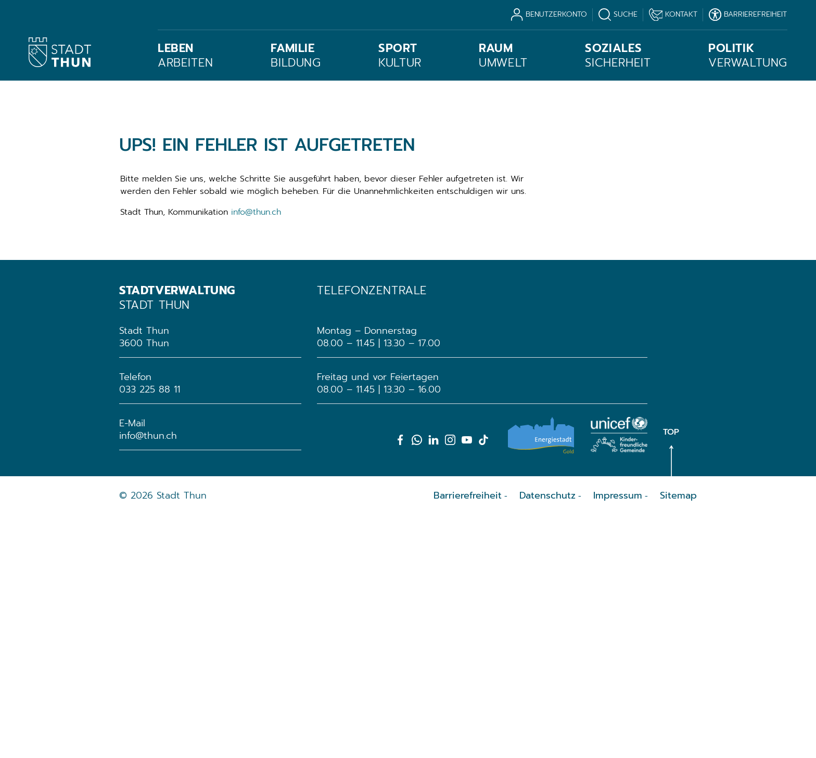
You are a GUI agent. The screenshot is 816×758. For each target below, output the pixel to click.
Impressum (617, 737)
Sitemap (678, 737)
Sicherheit (618, 55)
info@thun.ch (256, 454)
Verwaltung (747, 55)
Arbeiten (185, 55)
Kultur (400, 55)
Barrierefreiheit (468, 737)
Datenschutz (547, 737)
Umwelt (503, 55)
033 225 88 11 (149, 631)
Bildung (296, 55)
